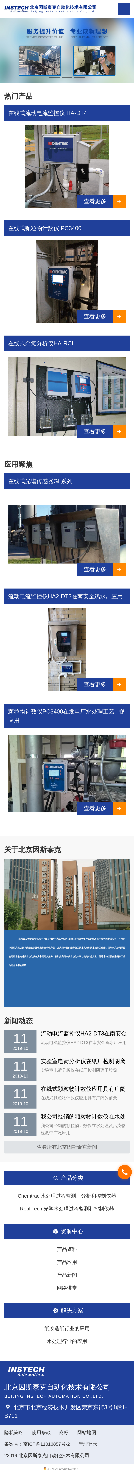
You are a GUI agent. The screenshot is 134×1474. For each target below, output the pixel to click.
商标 (64, 1432)
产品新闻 (67, 1275)
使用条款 (41, 1432)
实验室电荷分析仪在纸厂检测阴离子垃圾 (83, 1061)
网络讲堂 (67, 1288)
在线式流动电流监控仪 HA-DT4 (47, 113)
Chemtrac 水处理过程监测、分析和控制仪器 (67, 1196)
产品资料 (67, 1249)
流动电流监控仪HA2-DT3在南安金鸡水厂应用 (65, 596)
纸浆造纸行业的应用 (67, 1328)
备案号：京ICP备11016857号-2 (37, 1444)
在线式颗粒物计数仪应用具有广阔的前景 (83, 1089)
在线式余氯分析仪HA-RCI (40, 343)
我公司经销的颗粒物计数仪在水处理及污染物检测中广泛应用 (83, 1116)
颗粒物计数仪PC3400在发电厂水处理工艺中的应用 (67, 715)
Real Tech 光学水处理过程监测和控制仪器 (67, 1209)
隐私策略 (13, 1432)
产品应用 (67, 1262)
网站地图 (86, 1432)
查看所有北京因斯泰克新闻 (67, 1147)
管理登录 (87, 1444)
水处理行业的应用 (67, 1341)
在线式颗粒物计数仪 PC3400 (44, 228)
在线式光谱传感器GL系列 (40, 481)
